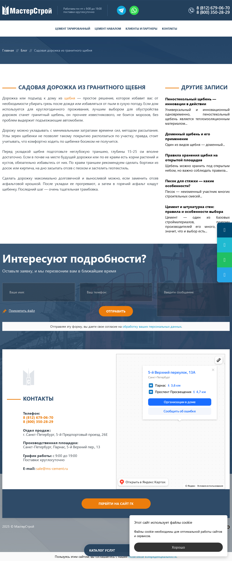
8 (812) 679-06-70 (213, 7)
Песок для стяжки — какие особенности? (189, 183)
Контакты (169, 28)
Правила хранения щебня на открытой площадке (191, 157)
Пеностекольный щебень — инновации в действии (190, 101)
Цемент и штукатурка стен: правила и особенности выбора (194, 209)
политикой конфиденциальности (152, 556)
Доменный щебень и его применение (187, 136)
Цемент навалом (108, 28)
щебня (69, 97)
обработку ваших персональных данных (152, 326)
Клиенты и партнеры (141, 28)
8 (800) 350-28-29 (213, 12)
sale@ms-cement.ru (52, 468)
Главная (8, 50)
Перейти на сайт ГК (116, 503)
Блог (24, 50)
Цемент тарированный (72, 28)
